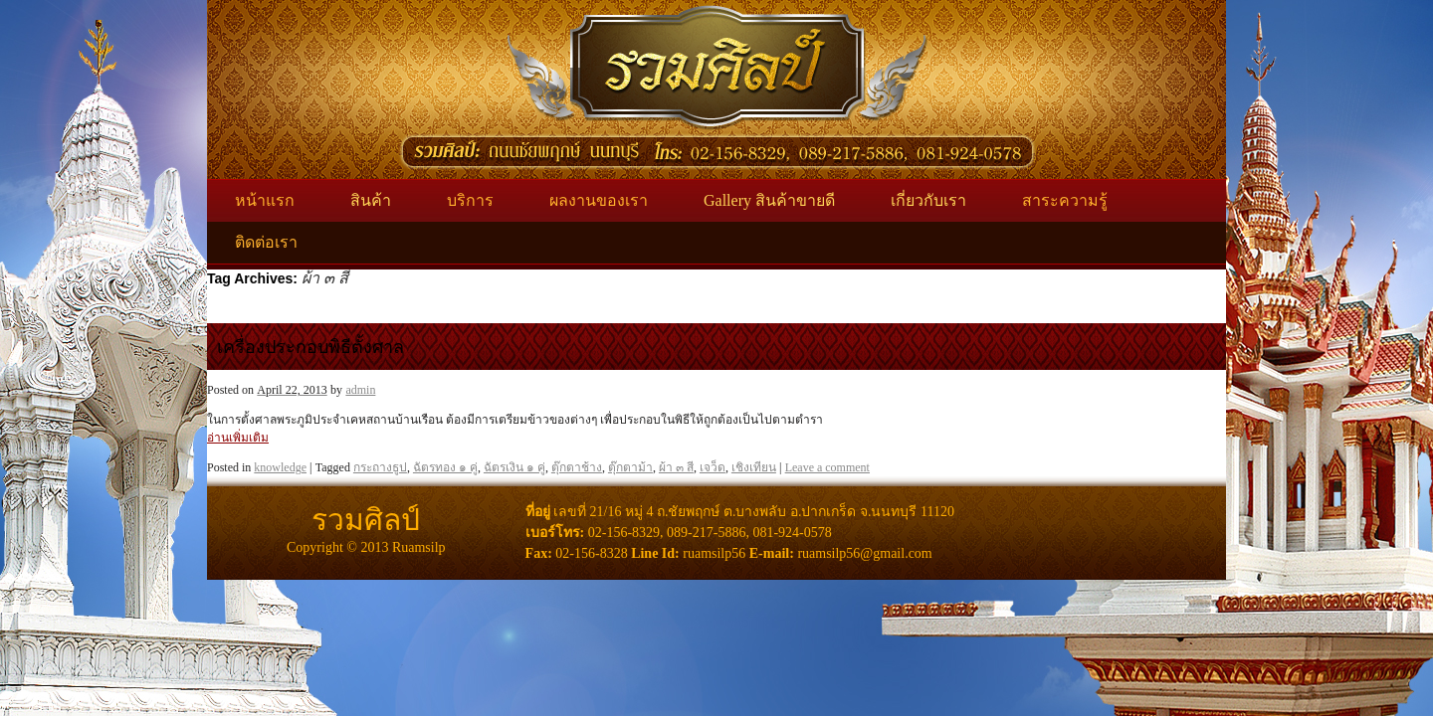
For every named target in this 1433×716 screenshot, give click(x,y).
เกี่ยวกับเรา (928, 200)
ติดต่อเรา (266, 242)
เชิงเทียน (753, 467)
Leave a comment (827, 467)
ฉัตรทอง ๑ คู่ (445, 467)
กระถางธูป (380, 467)
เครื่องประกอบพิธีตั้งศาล (310, 347)
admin (360, 390)
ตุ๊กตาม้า (630, 467)
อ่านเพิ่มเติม (238, 438)
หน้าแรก (265, 200)
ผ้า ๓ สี (676, 467)
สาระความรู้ (1065, 200)
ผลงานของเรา (598, 200)
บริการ (470, 200)
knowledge (280, 467)
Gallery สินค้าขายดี (769, 200)
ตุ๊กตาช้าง (576, 467)
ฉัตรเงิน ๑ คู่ (514, 467)
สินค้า (370, 200)
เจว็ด (712, 467)
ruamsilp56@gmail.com (864, 553)
